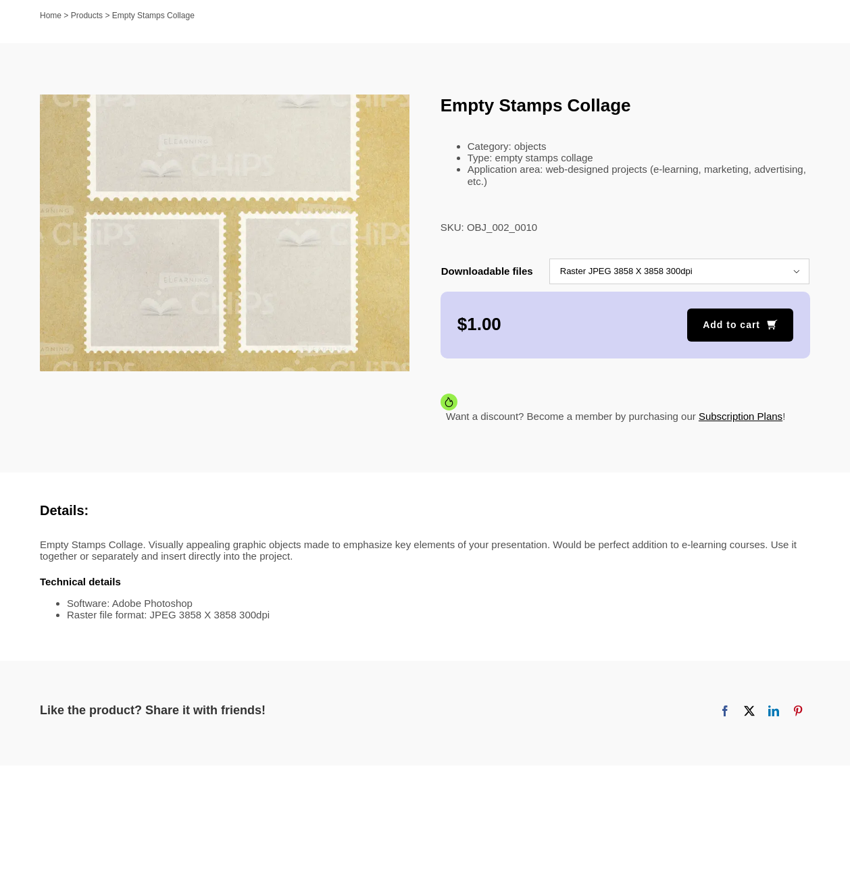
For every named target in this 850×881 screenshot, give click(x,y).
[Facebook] (725, 711)
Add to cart (731, 324)
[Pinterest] (798, 711)
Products (87, 15)
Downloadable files (487, 271)
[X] (749, 711)
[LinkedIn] (773, 711)
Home (50, 15)
